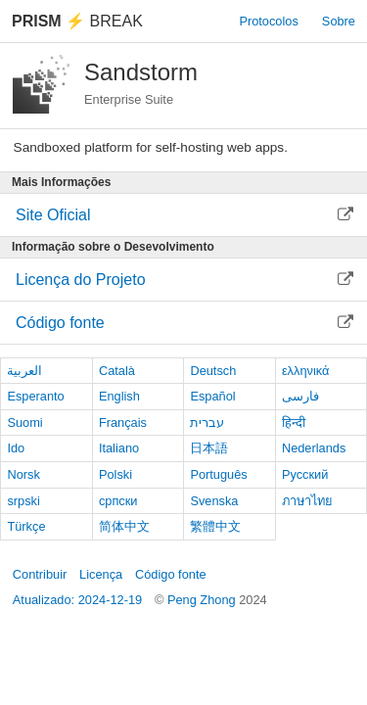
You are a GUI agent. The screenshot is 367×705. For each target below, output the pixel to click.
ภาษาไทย (307, 501)
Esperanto (35, 396)
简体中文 (124, 526)
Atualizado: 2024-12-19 (77, 599)
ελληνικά (306, 370)
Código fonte (170, 574)
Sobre (338, 21)
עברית (207, 422)
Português (218, 474)
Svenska (214, 501)
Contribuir (40, 574)
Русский (305, 474)
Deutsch (213, 370)
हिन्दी (293, 422)
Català (117, 370)
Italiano (119, 448)
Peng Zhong (203, 599)
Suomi (24, 422)
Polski (115, 474)
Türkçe (26, 526)
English (119, 396)
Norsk (23, 474)
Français (123, 422)
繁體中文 (215, 526)
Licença (100, 574)
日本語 (209, 448)
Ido (15, 448)
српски (118, 501)
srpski (23, 501)
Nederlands (313, 448)
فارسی (300, 396)
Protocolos (268, 21)
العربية (24, 370)
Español (212, 396)
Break (77, 21)
